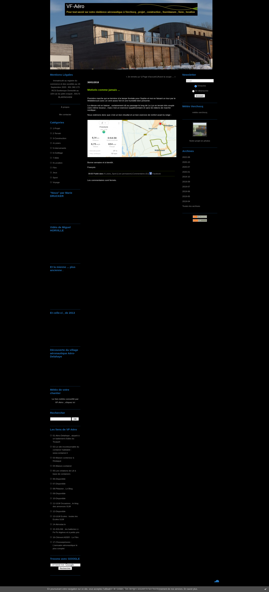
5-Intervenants (59, 148)
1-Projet (56, 128)
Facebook (155, 174)
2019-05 (186, 196)
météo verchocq (199, 112)
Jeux (55, 172)
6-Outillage (58, 153)
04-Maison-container (62, 466)
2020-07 (186, 167)
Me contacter (65, 114)
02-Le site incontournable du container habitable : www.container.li (66, 450)
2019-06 (186, 191)
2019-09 (186, 181)
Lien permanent (124, 174)
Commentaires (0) (140, 174)
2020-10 (186, 162)
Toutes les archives (191, 206)
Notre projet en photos (199, 141)
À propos (65, 107)
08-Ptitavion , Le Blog (63, 488)
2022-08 (186, 157)
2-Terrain (57, 133)
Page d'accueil (149, 76)
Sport (55, 177)
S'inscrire (200, 86)
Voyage (56, 182)
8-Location (58, 163)
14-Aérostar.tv (59, 524)
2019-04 (186, 201)
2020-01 (186, 172)
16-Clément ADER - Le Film (66, 537)
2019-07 (186, 186)
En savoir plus (190, 589)
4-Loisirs (57, 143)
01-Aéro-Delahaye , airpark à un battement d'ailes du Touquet (66, 438)
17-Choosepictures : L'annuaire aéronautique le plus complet (65, 545)
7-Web (56, 158)
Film (55, 167)
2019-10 (186, 176)
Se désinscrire (200, 90)
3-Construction (59, 138)
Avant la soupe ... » (166, 76)
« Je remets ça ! (133, 76)
